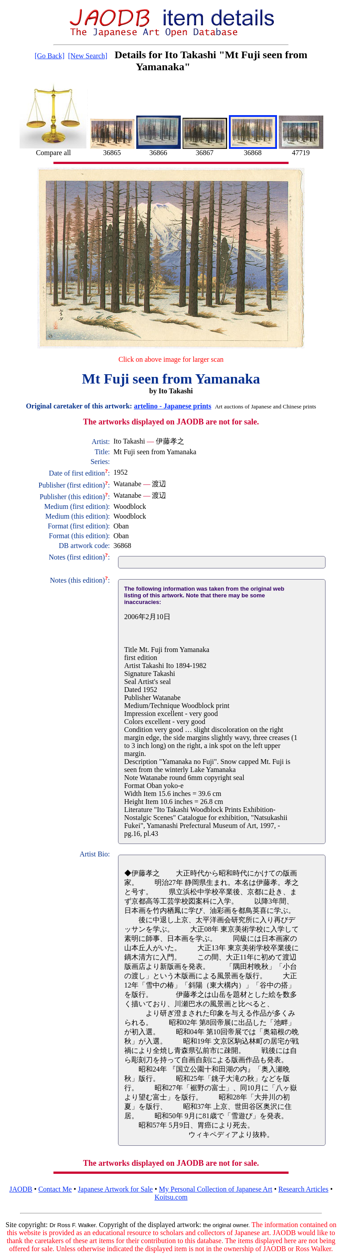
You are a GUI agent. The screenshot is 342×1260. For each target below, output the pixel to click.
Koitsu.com (171, 1197)
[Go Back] (50, 56)
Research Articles (303, 1189)
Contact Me (55, 1189)
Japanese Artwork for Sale (115, 1189)
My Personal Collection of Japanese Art (216, 1189)
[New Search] (87, 56)
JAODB (21, 1189)
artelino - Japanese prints (173, 406)
